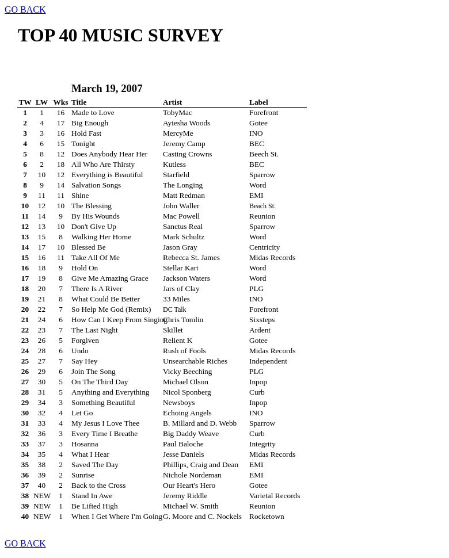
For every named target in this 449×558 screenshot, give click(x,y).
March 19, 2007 (107, 88)
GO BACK (25, 9)
